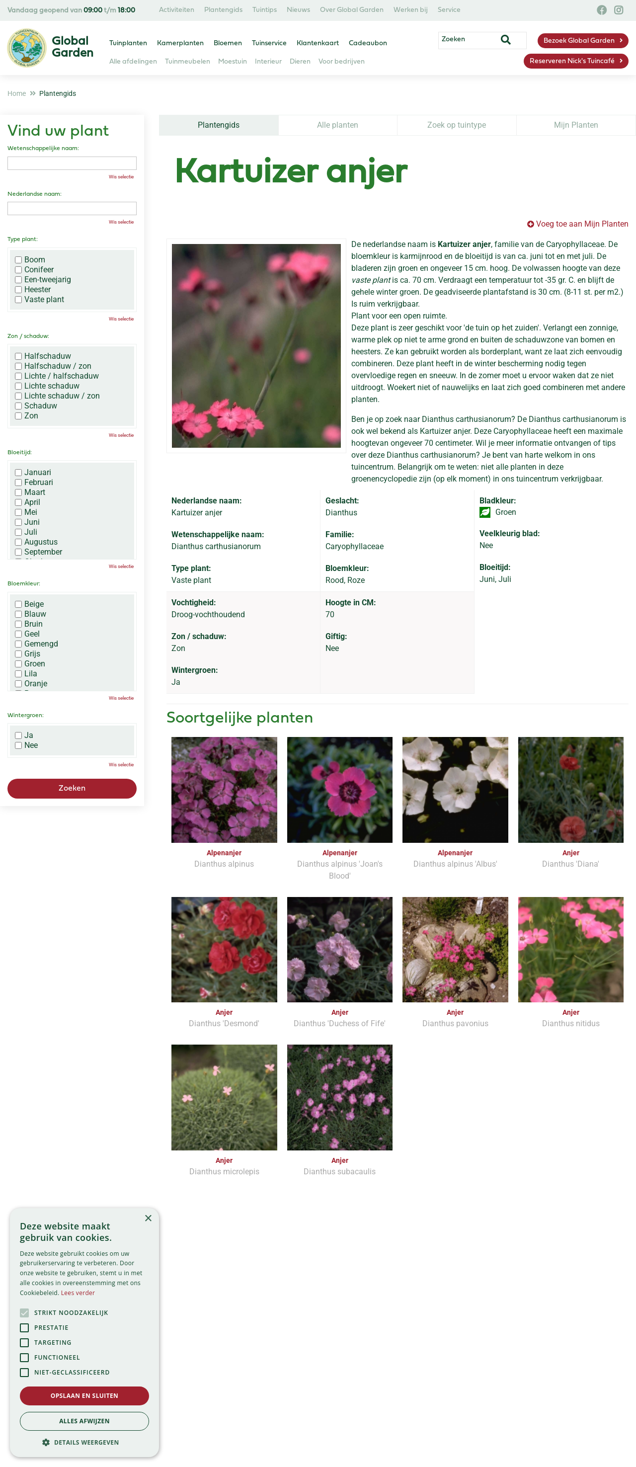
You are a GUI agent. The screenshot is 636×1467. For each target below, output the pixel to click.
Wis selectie (121, 176)
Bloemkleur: (23, 583)
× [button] (148, 1218)
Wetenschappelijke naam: (43, 148)
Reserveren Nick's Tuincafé (572, 61)
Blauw (30, 614)
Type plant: (22, 239)
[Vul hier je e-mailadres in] (254, 1317)
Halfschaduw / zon (53, 366)
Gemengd (36, 644)
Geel (27, 634)
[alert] (84, 1332)
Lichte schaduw (47, 386)
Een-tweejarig (43, 279)
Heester (33, 289)
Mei (26, 512)
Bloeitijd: (19, 452)
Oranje (31, 683)
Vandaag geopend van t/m (71, 10)
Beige (29, 604)
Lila (26, 673)
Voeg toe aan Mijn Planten (582, 224)
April (27, 502)
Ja (24, 735)
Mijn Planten (576, 125)
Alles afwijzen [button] (84, 1421)
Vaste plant (39, 299)
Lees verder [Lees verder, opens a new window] (78, 1293)
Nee (26, 745)
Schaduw (36, 406)
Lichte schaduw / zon (57, 396)
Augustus (36, 542)
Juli (26, 532)
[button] (84, 1442)
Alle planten (337, 125)
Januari (33, 472)
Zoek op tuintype (456, 125)
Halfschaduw (43, 356)
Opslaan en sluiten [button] (85, 1395)
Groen (30, 663)
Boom (30, 259)
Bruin (29, 624)
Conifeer (34, 269)
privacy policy (359, 1289)
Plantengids (218, 125)
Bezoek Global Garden (579, 41)
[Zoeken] (491, 41)
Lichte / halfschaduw (57, 376)
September (38, 552)
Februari (34, 482)
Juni (27, 522)
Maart (30, 492)
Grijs (27, 654)
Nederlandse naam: (34, 194)
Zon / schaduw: (28, 336)
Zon (26, 415)
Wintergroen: (25, 715)
